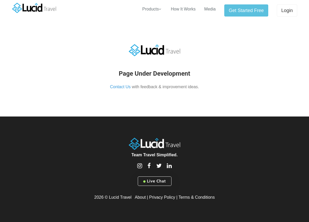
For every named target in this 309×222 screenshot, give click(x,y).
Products (150, 9)
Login (287, 10)
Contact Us (120, 87)
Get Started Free (246, 10)
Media (210, 9)
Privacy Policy (162, 197)
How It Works (183, 9)
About (140, 197)
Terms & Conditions (197, 197)
